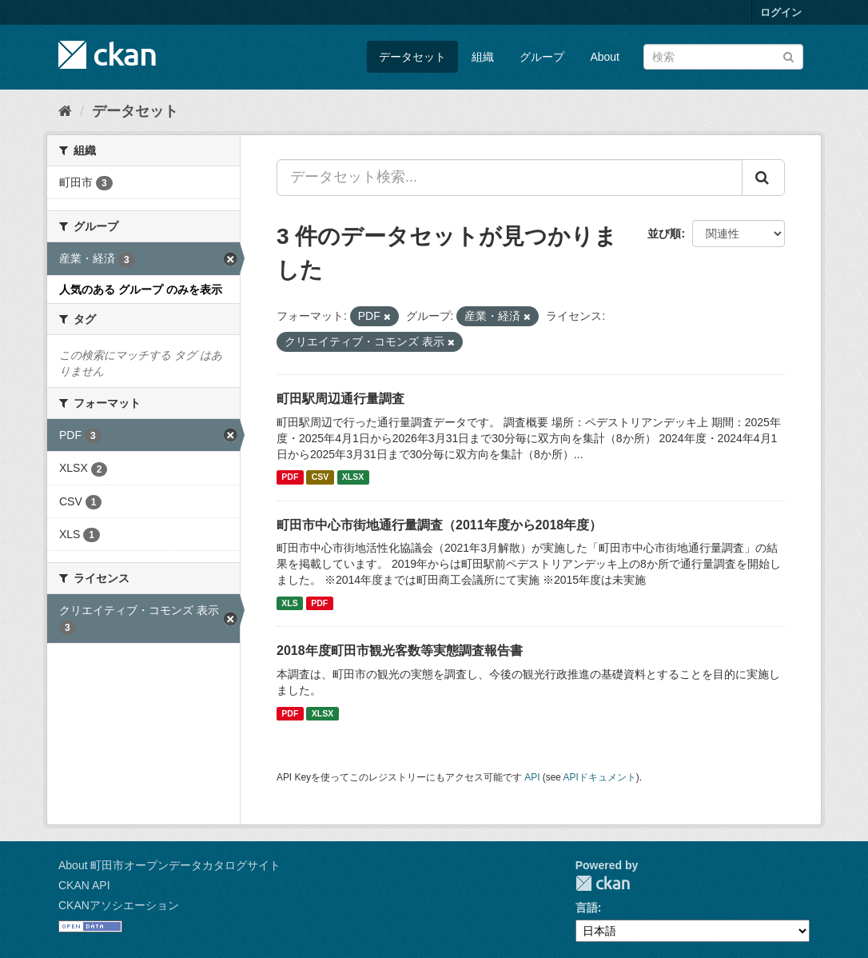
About (604, 56)
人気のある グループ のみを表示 (140, 289)
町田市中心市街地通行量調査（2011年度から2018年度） (439, 525)
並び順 (664, 233)
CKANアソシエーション (118, 905)
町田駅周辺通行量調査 (340, 398)
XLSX (353, 477)
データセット (412, 56)
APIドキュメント (599, 777)
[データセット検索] (723, 57)
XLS (289, 603)
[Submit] (788, 55)
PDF (289, 477)
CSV (320, 477)
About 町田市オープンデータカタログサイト (169, 865)
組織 (483, 56)
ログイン (781, 12)
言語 (586, 907)
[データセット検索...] (510, 177)
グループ (542, 56)
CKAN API (84, 885)
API (532, 777)
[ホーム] (65, 111)
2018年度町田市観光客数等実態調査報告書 (400, 650)
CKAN (602, 883)
